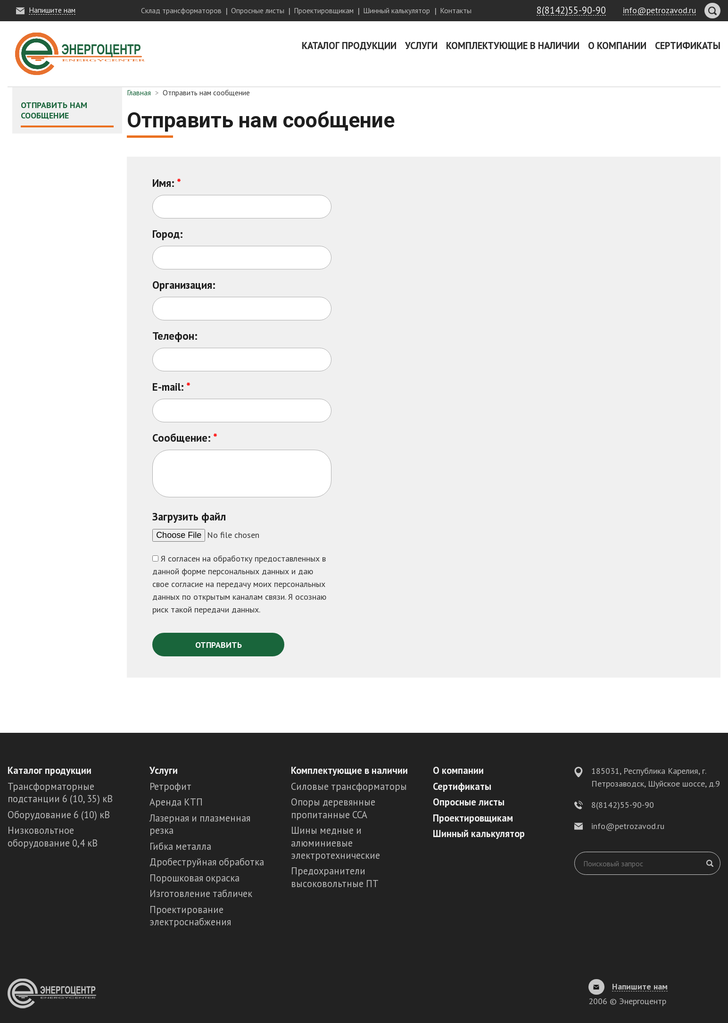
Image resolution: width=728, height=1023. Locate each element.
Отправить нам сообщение (54, 110)
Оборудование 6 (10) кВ (59, 814)
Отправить (218, 644)
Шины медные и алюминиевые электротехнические (335, 843)
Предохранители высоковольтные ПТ (335, 876)
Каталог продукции (349, 45)
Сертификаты (687, 45)
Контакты (456, 10)
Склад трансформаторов (181, 10)
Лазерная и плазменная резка (199, 824)
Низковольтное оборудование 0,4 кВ (53, 836)
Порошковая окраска (194, 878)
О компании (617, 45)
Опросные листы (257, 10)
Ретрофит (170, 786)
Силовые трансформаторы (349, 786)
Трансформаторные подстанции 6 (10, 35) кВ (60, 792)
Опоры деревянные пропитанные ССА (333, 808)
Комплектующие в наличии (512, 45)
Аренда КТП (176, 802)
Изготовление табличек (200, 893)
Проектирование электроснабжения (190, 915)
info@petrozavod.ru (627, 826)
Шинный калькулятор (396, 10)
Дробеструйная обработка (206, 861)
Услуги (421, 45)
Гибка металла (180, 846)
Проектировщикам (324, 10)
